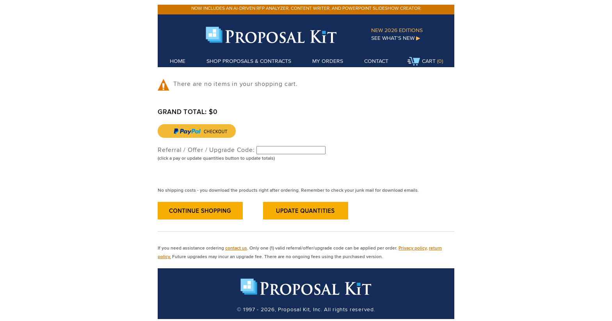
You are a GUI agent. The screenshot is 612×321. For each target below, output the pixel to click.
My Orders (327, 61)
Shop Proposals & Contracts (248, 61)
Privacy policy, (413, 247)
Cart (421, 61)
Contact (376, 61)
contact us (236, 247)
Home (177, 61)
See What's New (395, 38)
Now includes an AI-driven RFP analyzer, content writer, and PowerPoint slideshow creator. (306, 8)
